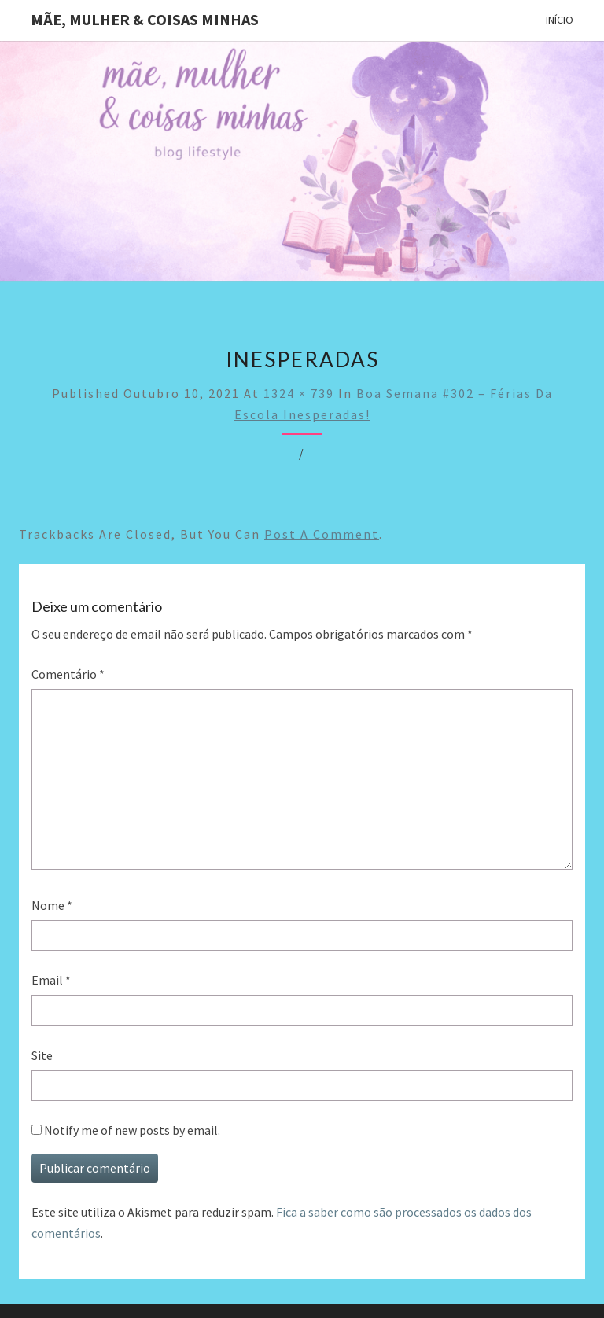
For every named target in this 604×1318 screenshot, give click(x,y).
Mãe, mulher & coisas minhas (145, 19)
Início (559, 20)
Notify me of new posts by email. (132, 1130)
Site (42, 1055)
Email (51, 980)
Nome (51, 905)
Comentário (68, 674)
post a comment (321, 534)
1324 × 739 (298, 393)
